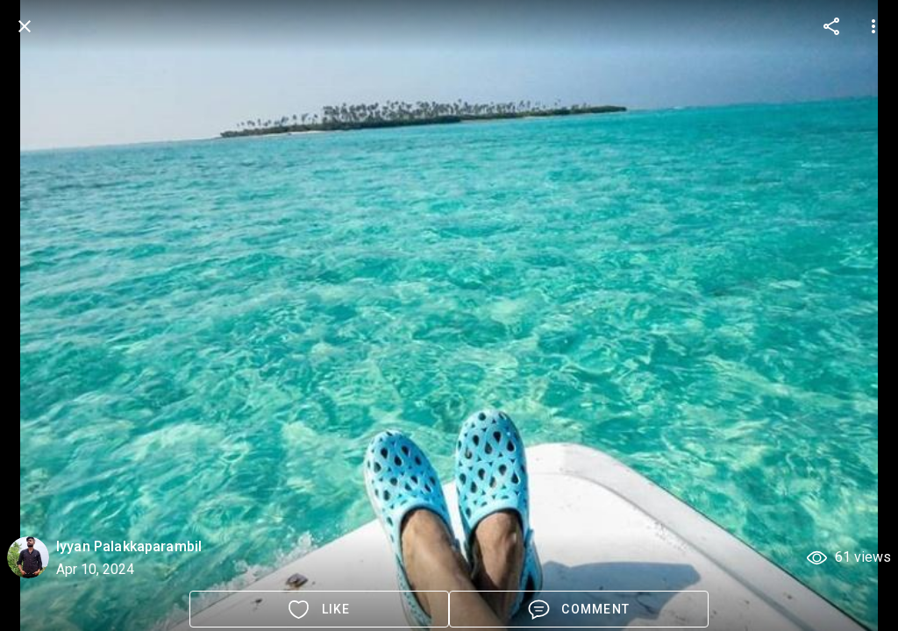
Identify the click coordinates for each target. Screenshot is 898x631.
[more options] (831, 26)
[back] (25, 26)
